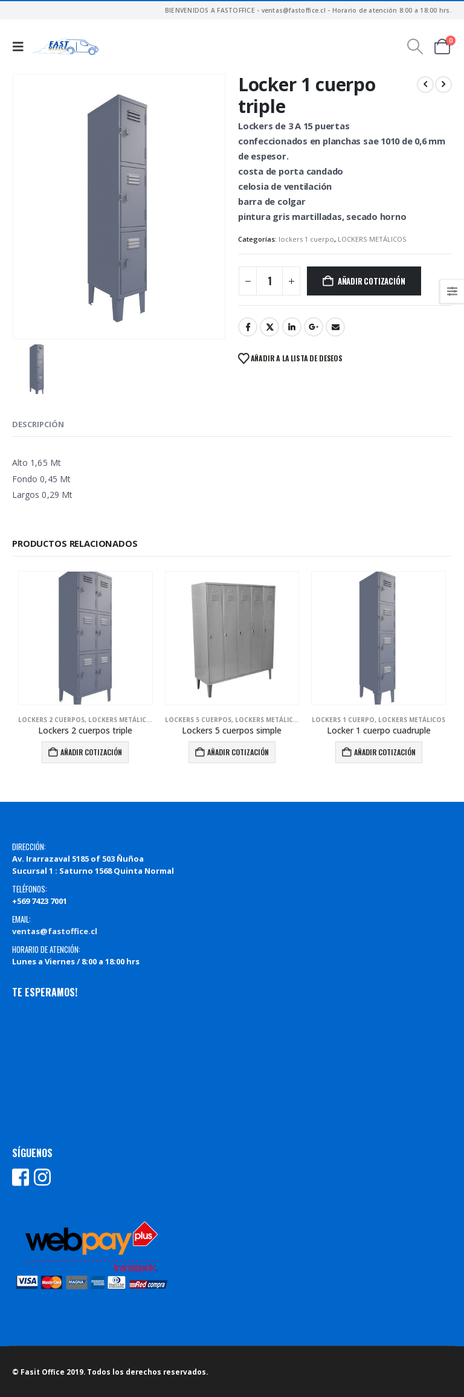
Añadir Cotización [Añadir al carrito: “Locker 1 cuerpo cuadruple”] (385, 752)
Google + (313, 327)
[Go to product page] (85, 638)
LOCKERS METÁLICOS (372, 239)
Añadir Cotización (371, 281)
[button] (21, 46)
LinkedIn (291, 327)
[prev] (425, 84)
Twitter (269, 327)
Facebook (247, 327)
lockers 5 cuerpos (198, 719)
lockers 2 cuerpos (51, 719)
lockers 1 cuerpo (306, 239)
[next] (443, 84)
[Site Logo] (65, 46)
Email (335, 327)
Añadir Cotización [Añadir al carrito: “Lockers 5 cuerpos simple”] (238, 752)
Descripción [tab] (38, 424)
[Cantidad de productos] (269, 280)
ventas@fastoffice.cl (54, 931)
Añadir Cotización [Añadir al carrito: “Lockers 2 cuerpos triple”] (91, 752)
